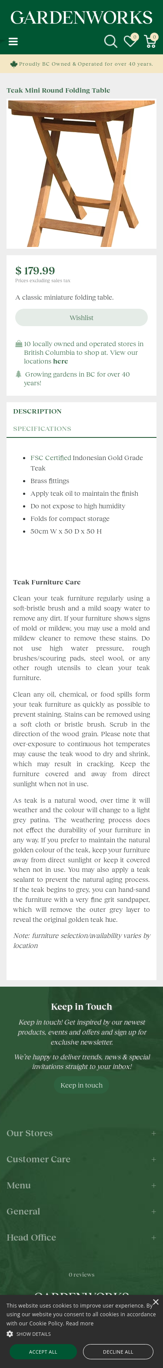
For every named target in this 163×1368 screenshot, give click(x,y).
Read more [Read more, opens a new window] (80, 1323)
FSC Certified (50, 457)
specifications (42, 428)
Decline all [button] (118, 1351)
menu (13, 41)
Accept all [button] (43, 1351)
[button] (81, 1333)
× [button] (155, 1302)
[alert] (81, 1331)
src (110, 41)
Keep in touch (81, 1085)
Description (37, 411)
